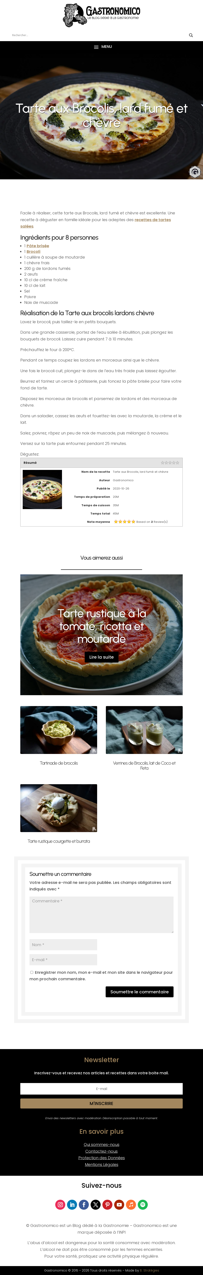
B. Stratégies (149, 1270)
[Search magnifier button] (191, 35)
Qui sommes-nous (101, 1144)
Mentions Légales (101, 1164)
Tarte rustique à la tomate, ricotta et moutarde (101, 626)
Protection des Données (101, 1158)
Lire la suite (101, 657)
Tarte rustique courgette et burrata (59, 841)
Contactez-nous (101, 1151)
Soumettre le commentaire (139, 992)
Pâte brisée (38, 246)
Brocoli (33, 251)
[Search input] (99, 35)
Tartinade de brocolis (59, 763)
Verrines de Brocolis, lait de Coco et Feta (144, 765)
